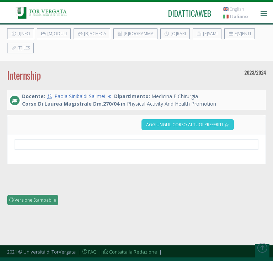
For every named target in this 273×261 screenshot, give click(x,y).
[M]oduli (54, 34)
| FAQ (87, 252)
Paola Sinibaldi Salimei (79, 96)
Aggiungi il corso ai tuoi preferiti (187, 125)
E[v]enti (239, 34)
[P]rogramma (135, 34)
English (233, 9)
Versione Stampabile (32, 200)
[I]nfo (20, 34)
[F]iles (20, 48)
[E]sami (207, 34)
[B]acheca (91, 34)
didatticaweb (189, 13)
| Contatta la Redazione (127, 252)
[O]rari (175, 34)
